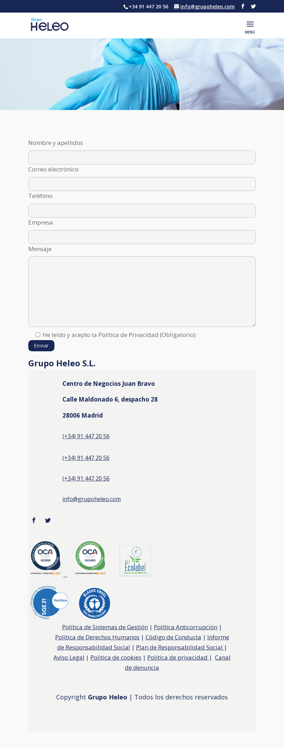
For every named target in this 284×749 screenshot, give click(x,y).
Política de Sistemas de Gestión (105, 627)
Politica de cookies (115, 657)
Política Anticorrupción (185, 627)
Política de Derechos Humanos (97, 637)
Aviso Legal (68, 657)
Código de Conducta (173, 637)
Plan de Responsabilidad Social (180, 647)
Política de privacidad (178, 657)
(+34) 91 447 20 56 (86, 478)
